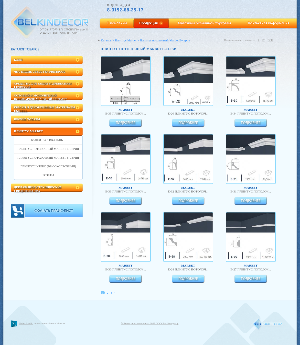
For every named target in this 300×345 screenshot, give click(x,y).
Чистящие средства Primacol (39, 71)
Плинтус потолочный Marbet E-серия (48, 149)
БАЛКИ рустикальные (48, 140)
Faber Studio (26, 323)
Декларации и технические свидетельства (38, 189)
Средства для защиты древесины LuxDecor (43, 85)
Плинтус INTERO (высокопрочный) (48, 166)
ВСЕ (270, 39)
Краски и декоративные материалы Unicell (44, 109)
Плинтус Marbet (28, 131)
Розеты (48, 175)
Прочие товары (27, 119)
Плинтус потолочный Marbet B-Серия (48, 157)
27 (263, 39)
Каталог (106, 40)
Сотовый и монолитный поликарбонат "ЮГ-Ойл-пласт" (40, 97)
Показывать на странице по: (240, 39)
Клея (18, 59)
